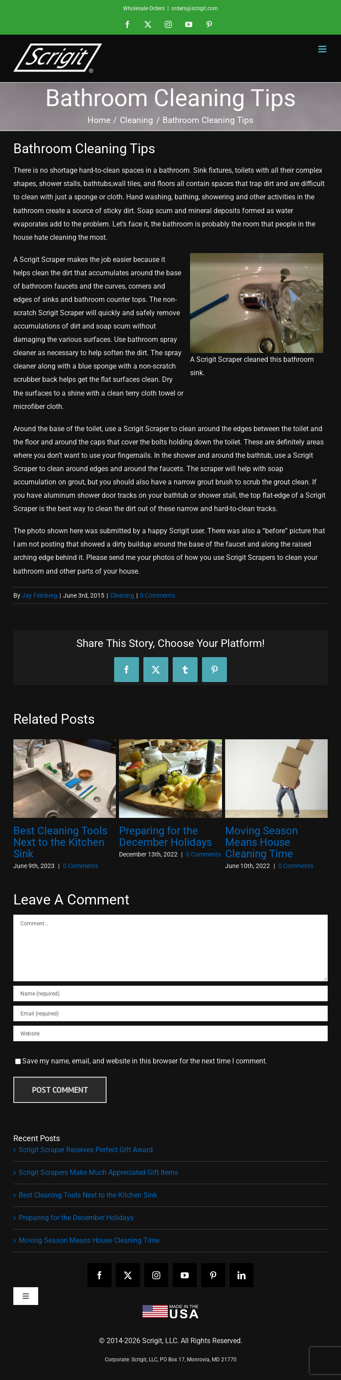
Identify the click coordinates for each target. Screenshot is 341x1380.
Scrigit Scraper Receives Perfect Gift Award (86, 1150)
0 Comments (157, 595)
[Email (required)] (170, 1013)
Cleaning (122, 595)
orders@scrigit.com (194, 8)
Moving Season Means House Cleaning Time (261, 842)
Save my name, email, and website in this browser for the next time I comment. (144, 1061)
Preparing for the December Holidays (165, 837)
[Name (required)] (170, 993)
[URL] (170, 1033)
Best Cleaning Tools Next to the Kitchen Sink (60, 842)
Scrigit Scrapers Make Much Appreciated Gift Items (98, 1172)
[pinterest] (213, 1275)
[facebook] (99, 1275)
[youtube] (185, 1275)
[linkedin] (242, 1275)
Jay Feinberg (39, 595)
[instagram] (156, 1275)
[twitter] (128, 1275)
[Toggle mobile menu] (323, 49)
